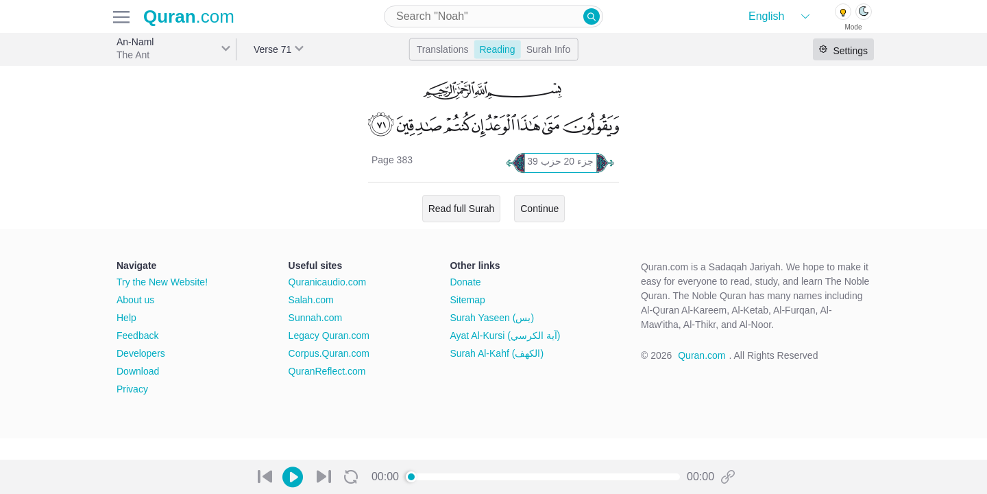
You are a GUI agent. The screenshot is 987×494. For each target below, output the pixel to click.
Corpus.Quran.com (329, 353)
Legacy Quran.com (329, 335)
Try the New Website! (162, 282)
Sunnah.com (316, 317)
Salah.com (311, 299)
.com (188, 16)
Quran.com (701, 355)
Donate (465, 282)
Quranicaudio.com (328, 282)
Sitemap (467, 299)
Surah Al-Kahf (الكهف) (497, 353)
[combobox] (493, 16)
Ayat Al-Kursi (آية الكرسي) (505, 335)
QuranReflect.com (327, 371)
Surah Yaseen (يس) (492, 317)
